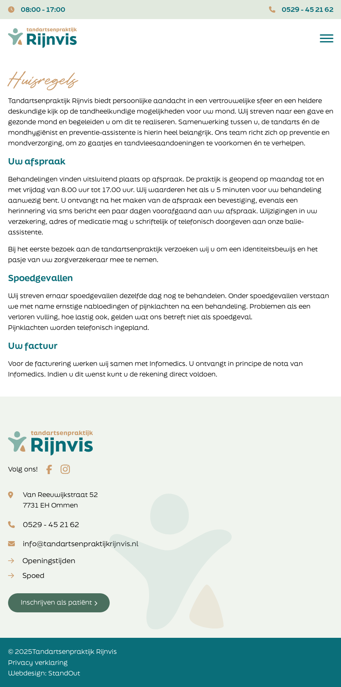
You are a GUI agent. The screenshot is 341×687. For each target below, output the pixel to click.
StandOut (64, 673)
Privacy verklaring (38, 662)
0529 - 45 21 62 (307, 9)
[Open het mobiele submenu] (326, 38)
